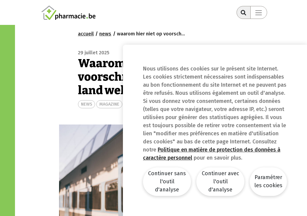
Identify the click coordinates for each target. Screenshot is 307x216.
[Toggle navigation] (258, 12)
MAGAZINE (109, 104)
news (105, 34)
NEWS (86, 104)
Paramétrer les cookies (268, 181)
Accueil (86, 34)
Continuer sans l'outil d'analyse (167, 181)
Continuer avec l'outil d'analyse (220, 181)
